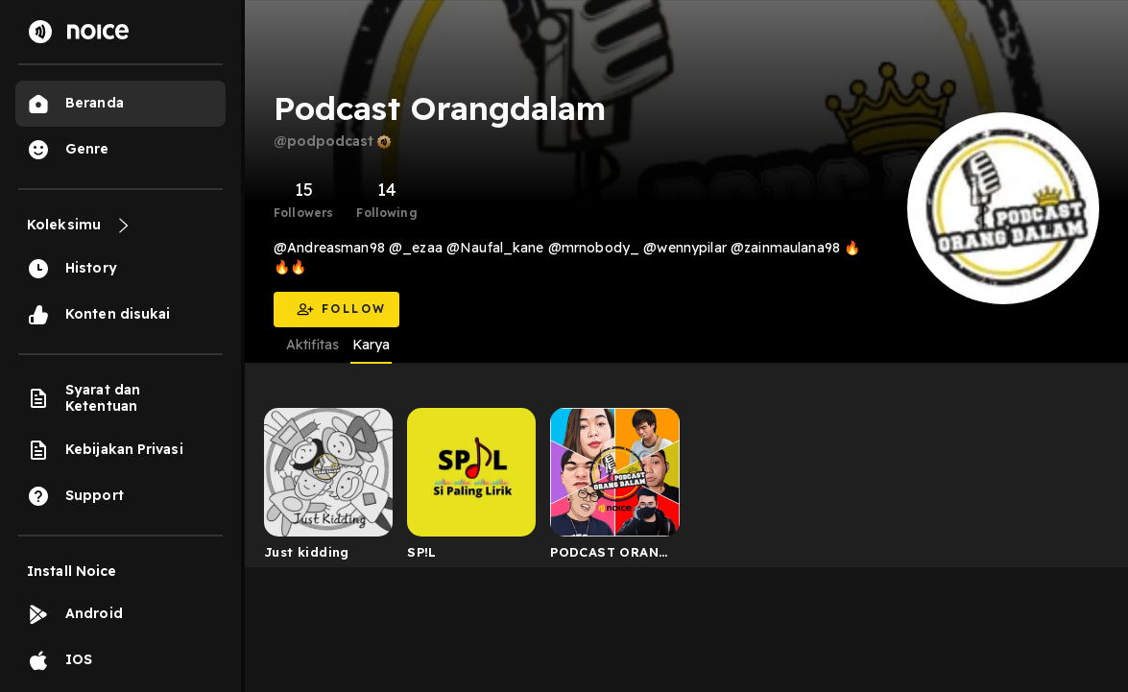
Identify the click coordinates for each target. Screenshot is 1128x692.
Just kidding (306, 552)
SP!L (422, 552)
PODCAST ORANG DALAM (609, 555)
